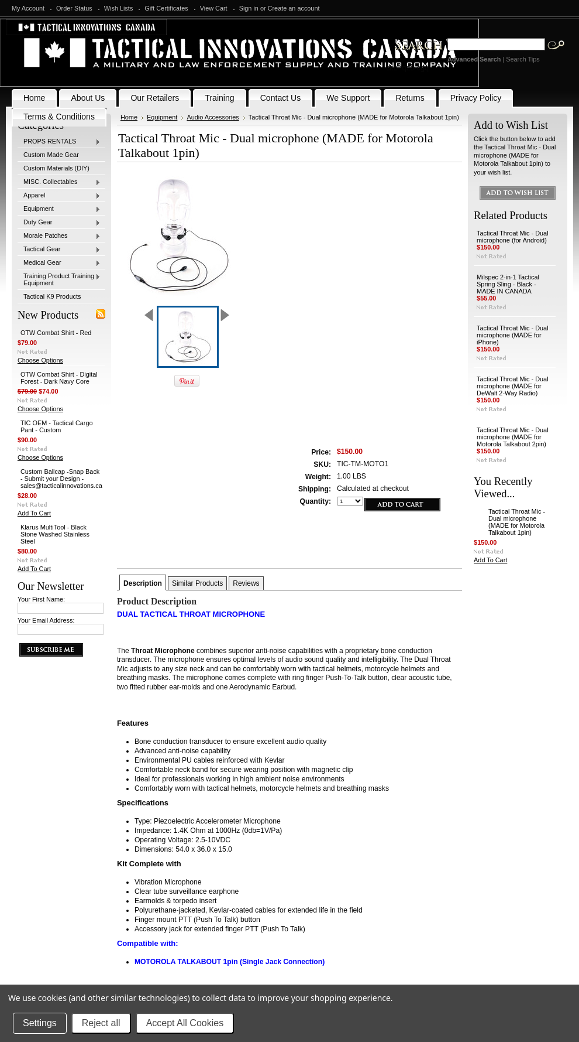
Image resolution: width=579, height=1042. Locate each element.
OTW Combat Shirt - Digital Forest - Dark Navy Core (59, 378)
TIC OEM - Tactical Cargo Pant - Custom (56, 426)
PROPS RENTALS (59, 142)
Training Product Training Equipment (59, 279)
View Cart (214, 8)
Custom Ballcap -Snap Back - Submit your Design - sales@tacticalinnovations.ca (61, 478)
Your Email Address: (46, 620)
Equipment (59, 209)
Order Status (74, 8)
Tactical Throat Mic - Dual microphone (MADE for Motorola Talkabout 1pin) (516, 522)
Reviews (246, 583)
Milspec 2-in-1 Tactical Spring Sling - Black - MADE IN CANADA (508, 284)
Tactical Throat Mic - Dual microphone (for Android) (512, 237)
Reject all (101, 1023)
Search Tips (522, 59)
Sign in (249, 8)
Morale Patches (59, 236)
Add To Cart (34, 513)
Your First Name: (41, 599)
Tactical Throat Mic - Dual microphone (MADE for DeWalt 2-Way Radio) (512, 386)
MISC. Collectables (59, 182)
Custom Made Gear (51, 154)
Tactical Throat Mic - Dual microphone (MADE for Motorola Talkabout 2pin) (512, 436)
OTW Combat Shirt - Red (55, 332)
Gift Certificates (166, 8)
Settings (40, 1023)
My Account (28, 8)
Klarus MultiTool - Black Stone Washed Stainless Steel (54, 534)
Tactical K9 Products (52, 296)
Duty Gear (59, 222)
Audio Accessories (213, 117)
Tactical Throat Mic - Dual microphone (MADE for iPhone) (512, 335)
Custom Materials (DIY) (56, 168)
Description (142, 583)
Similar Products (197, 583)
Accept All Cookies (185, 1023)
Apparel (59, 196)
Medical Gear (59, 263)
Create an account (294, 8)
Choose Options (40, 360)
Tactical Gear (59, 249)
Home (128, 117)
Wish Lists (118, 8)
